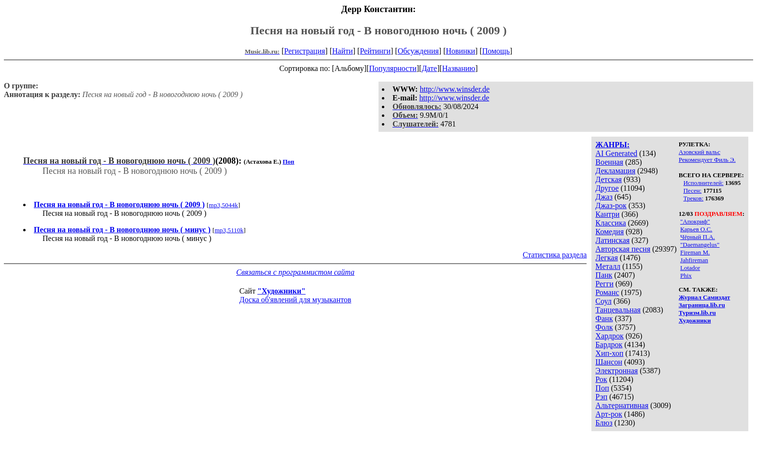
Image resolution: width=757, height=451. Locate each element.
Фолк (604, 327)
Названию (459, 68)
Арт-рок (608, 414)
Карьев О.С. (696, 229)
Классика (610, 223)
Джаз (603, 197)
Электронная (616, 370)
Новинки (460, 51)
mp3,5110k (228, 230)
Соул (603, 301)
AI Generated (616, 153)
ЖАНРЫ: (612, 145)
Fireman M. (695, 252)
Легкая (606, 258)
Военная (609, 162)
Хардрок (609, 336)
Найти (342, 51)
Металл (607, 266)
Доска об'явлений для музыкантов (295, 300)
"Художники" (281, 291)
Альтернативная (621, 405)
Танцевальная (618, 310)
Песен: (692, 190)
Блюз (603, 423)
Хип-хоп (609, 353)
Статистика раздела (555, 255)
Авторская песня (622, 249)
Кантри (607, 214)
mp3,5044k (223, 205)
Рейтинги (375, 51)
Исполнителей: (703, 182)
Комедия (609, 231)
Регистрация (304, 51)
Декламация (615, 171)
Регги (604, 284)
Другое (606, 188)
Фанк (604, 318)
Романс (607, 292)
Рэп (601, 397)
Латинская (612, 240)
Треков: (693, 198)
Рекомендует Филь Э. (707, 159)
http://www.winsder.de (455, 89)
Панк (603, 275)
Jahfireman (694, 260)
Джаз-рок (611, 205)
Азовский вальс (699, 151)
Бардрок (608, 344)
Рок (601, 379)
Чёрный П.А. (697, 236)
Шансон (608, 362)
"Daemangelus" (699, 244)
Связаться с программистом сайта (295, 272)
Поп (602, 388)
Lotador (690, 267)
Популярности (392, 68)
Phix (686, 275)
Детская (608, 179)
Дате (429, 68)
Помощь (496, 51)
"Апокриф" (695, 221)
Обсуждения (418, 51)
